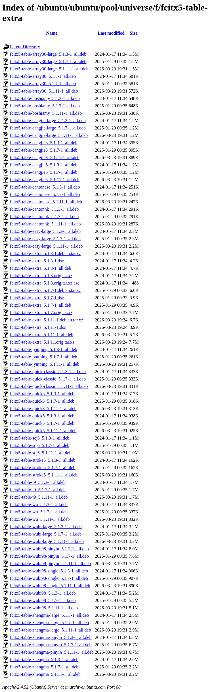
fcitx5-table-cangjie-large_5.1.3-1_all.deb (48, 120)
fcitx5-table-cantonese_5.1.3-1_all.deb (45, 187)
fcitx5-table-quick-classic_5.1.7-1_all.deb (48, 379)
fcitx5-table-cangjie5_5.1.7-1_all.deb (43, 172)
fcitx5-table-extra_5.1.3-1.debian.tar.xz (45, 253)
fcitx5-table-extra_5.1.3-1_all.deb (40, 268)
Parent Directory (25, 46)
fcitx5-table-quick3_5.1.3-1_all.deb (42, 393)
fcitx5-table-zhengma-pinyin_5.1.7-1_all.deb (50, 644)
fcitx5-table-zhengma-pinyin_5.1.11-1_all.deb (52, 652)
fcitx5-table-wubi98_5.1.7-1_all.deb (43, 600)
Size (134, 33)
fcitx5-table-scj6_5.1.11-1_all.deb (41, 452)
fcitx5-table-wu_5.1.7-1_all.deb (39, 511)
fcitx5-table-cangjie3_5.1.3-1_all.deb (43, 142)
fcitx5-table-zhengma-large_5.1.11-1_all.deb (50, 630)
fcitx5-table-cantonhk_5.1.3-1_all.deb (44, 209)
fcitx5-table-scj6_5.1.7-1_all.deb (39, 445)
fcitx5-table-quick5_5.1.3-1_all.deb (42, 415)
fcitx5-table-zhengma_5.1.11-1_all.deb (45, 674)
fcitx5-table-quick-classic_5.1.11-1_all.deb (49, 386)
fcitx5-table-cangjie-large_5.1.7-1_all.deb (48, 128)
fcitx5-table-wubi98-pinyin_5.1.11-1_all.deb (50, 563)
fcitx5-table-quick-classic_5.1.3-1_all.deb (48, 371)
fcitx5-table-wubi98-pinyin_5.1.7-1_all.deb (49, 556)
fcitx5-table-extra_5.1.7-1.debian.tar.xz (45, 290)
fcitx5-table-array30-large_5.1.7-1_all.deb (48, 61)
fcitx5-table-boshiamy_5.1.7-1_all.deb (45, 105)
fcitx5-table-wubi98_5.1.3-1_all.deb (43, 593)
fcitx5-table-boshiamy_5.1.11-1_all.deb (46, 113)
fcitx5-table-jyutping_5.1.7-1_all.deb (43, 356)
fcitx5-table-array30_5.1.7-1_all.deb (43, 83)
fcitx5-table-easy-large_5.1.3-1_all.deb (45, 231)
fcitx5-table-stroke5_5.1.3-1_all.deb (43, 460)
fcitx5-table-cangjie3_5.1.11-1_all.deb (44, 157)
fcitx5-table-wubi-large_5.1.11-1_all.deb (47, 541)
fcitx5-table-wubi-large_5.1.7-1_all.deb (46, 534)
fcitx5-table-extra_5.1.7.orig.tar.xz (41, 312)
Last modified (111, 33)
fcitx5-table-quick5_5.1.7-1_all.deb (42, 423)
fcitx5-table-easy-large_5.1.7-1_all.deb (45, 238)
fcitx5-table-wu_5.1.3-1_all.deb (39, 504)
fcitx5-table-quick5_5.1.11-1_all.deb (43, 430)
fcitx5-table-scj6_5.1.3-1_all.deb (39, 438)
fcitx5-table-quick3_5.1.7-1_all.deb (42, 401)
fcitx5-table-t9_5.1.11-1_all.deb (39, 497)
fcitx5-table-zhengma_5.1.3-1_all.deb (44, 659)
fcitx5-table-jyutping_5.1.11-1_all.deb (44, 364)
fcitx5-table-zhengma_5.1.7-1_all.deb (44, 666)
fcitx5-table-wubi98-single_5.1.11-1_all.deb (50, 585)
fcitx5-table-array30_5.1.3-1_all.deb (43, 76)
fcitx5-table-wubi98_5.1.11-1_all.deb (44, 607)
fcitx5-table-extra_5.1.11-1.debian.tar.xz (46, 319)
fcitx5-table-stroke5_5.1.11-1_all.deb (43, 475)
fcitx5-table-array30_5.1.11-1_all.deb (44, 91)
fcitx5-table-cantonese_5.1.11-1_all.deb (46, 201)
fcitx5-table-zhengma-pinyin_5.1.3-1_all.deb (50, 637)
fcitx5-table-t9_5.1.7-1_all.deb (38, 489)
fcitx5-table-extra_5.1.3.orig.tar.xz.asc (44, 283)
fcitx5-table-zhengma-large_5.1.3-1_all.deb (49, 615)
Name (51, 33)
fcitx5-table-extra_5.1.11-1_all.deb (41, 334)
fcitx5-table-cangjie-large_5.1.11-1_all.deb (49, 135)
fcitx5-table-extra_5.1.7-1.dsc (37, 297)
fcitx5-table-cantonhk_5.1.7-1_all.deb (44, 216)
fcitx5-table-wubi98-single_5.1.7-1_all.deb (49, 578)
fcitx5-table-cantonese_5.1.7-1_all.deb (45, 194)
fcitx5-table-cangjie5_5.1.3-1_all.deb (43, 164)
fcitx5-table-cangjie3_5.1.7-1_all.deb (43, 150)
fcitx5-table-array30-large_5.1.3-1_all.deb (48, 54)
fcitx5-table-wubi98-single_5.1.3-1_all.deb (49, 570)
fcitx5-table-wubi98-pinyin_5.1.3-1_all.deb (49, 548)
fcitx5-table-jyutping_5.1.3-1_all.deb (43, 349)
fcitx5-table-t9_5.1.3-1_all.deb (38, 482)
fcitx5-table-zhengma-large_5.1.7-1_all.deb (49, 622)
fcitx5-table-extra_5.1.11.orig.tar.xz (42, 342)
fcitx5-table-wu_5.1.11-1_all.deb (40, 519)
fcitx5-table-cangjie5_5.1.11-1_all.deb (44, 179)
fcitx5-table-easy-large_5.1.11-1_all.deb (46, 246)
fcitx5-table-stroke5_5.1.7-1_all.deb (43, 467)
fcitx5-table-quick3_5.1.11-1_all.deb (43, 408)
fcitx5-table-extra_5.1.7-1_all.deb (40, 305)
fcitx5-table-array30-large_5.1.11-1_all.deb (49, 68)
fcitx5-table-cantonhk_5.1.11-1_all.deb (45, 223)
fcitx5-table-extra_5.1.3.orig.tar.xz (41, 275)
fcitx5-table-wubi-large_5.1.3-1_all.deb (46, 526)
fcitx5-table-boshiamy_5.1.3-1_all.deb (45, 98)
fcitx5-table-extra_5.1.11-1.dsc (38, 327)
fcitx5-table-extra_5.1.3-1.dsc (37, 260)
